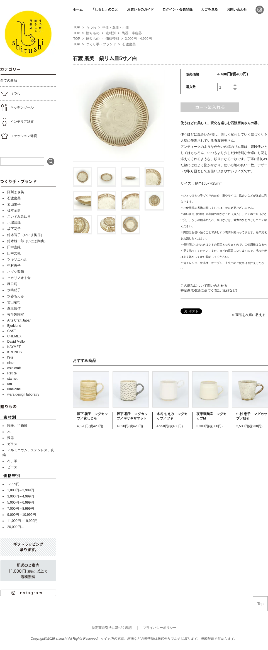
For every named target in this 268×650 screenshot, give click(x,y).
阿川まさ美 (15, 192)
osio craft (14, 368)
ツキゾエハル (17, 259)
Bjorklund (14, 326)
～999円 (13, 484)
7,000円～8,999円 (20, 509)
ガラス (12, 444)
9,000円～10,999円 (21, 515)
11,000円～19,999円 (22, 521)
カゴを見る (209, 9)
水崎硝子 (14, 290)
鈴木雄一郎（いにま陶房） (27, 241)
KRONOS (14, 352)
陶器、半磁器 (17, 426)
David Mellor (16, 342)
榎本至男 (14, 210)
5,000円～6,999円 (20, 502)
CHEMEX (14, 336)
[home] (77, 27)
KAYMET (14, 347)
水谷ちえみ (15, 296)
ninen (11, 363)
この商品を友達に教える (247, 315)
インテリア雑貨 (17, 122)
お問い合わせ (237, 9)
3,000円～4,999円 (20, 496)
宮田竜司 (14, 302)
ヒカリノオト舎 (19, 278)
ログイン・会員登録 (177, 9)
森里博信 (14, 308)
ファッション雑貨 (18, 136)
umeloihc (14, 389)
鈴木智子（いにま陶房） (25, 235)
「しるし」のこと (104, 9)
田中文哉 (14, 253)
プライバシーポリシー (159, 628)
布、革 (12, 461)
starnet (12, 379)
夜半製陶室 (15, 315)
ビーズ (12, 467)
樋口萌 (12, 284)
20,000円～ (15, 527)
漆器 (10, 438)
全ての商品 (8, 80)
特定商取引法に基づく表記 (112, 628)
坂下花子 (14, 229)
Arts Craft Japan (19, 320)
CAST (11, 331)
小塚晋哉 (14, 223)
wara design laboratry (23, 394)
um (9, 384)
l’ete (10, 357)
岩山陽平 (14, 204)
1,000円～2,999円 (20, 490)
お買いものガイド (140, 9)
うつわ (10, 93)
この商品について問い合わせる (204, 286)
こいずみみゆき (19, 217)
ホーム (78, 9)
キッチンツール (17, 108)
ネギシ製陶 (15, 272)
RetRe (12, 373)
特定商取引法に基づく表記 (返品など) (209, 290)
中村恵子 (14, 266)
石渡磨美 (14, 198)
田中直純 (14, 247)
